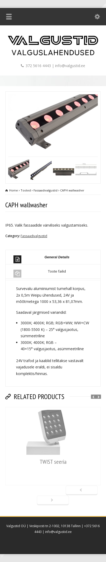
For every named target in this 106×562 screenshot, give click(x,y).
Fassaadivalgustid (34, 236)
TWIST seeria (53, 461)
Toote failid (39, 273)
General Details (41, 259)
